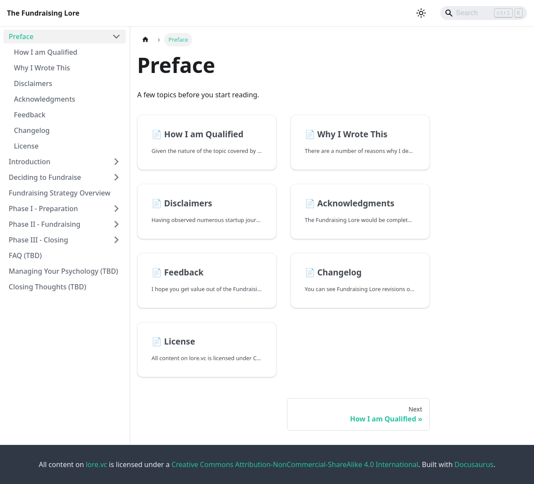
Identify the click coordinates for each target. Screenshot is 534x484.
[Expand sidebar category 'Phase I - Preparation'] (116, 208)
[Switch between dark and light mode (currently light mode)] (421, 13)
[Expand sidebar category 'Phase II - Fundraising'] (116, 224)
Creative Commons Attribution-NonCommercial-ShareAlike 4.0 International (294, 464)
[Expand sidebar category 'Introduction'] (116, 162)
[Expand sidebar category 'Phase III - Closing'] (116, 240)
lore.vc (96, 464)
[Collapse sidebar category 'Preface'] (116, 36)
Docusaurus (474, 464)
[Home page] (145, 39)
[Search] (483, 13)
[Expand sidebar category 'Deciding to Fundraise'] (116, 177)
